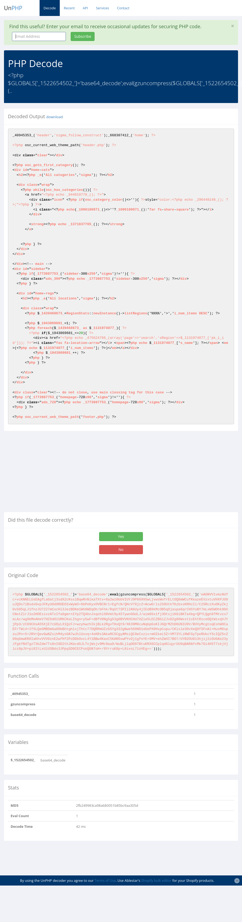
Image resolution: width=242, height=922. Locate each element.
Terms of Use (105, 880)
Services (102, 8)
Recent (69, 8)
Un (13, 8)
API (85, 8)
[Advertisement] (48, 473)
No (121, 549)
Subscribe (82, 36)
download (54, 116)
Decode (50, 8)
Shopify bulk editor (156, 880)
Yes (121, 536)
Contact (123, 8)
